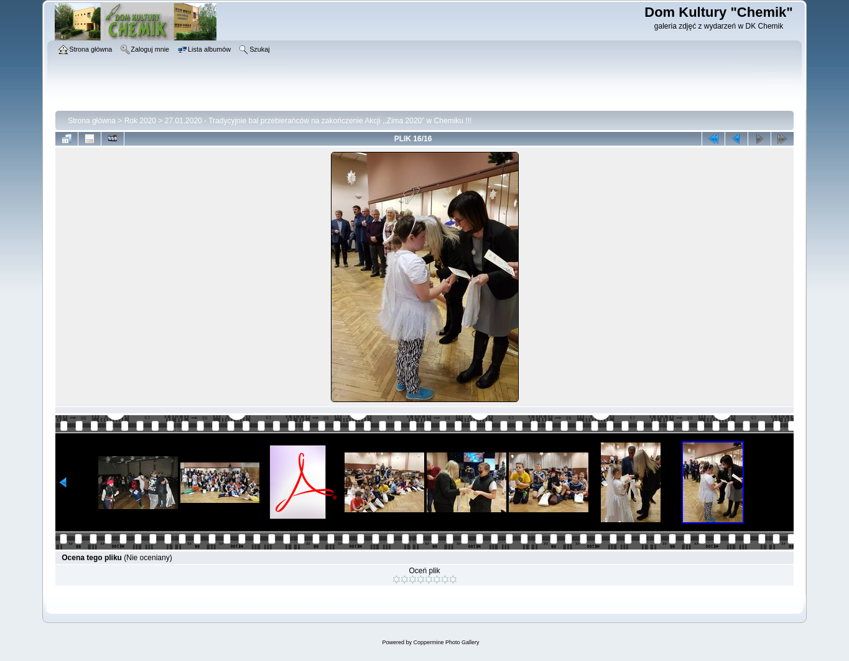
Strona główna (92, 120)
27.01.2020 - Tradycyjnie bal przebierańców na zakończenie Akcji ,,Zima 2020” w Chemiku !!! (318, 120)
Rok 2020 (140, 120)
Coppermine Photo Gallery (446, 642)
